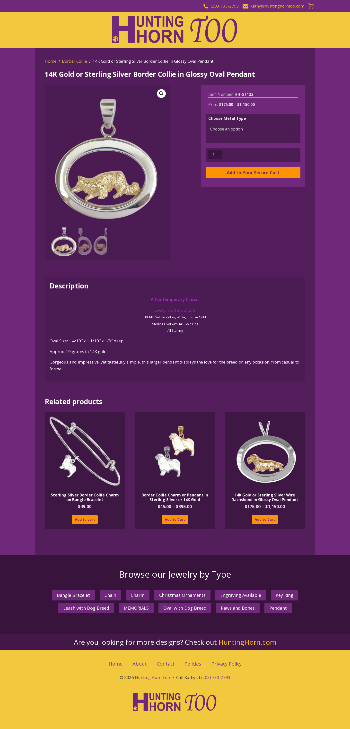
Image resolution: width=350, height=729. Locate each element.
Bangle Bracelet (73, 595)
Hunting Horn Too (152, 677)
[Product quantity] (215, 154)
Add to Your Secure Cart (253, 172)
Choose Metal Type (227, 118)
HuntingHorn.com (247, 642)
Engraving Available (240, 595)
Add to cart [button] (85, 519)
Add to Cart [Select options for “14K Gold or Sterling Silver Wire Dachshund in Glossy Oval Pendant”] (265, 519)
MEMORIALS (136, 608)
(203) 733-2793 (215, 677)
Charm (138, 595)
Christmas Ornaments (182, 595)
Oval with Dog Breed (184, 608)
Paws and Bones (238, 608)
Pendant (278, 608)
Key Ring (284, 595)
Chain (110, 595)
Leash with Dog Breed (86, 608)
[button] (161, 93)
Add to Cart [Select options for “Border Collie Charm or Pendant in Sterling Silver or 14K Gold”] (175, 519)
